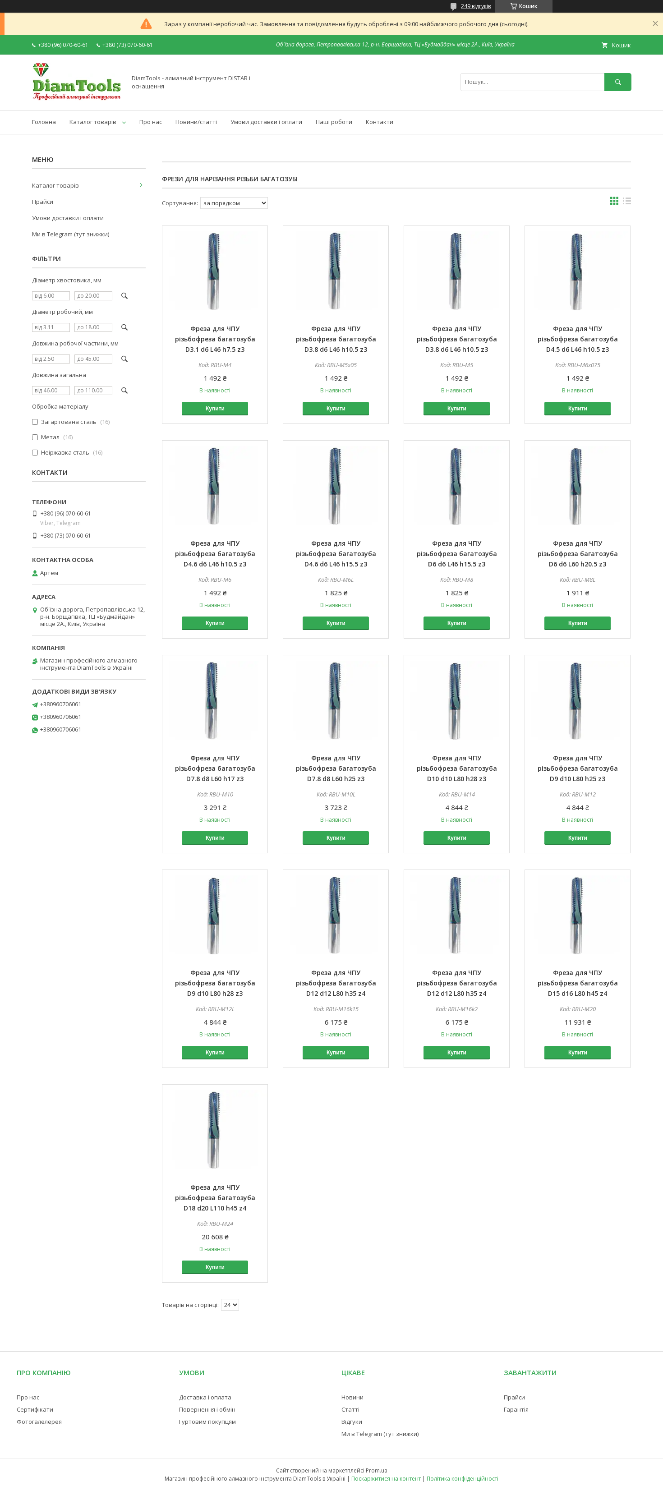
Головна (44, 122)
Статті (350, 1409)
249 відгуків (476, 6)
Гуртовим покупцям (207, 1421)
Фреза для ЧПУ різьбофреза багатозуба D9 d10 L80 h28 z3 (215, 983)
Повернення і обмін (207, 1409)
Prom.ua (376, 1470)
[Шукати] (617, 82)
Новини (352, 1397)
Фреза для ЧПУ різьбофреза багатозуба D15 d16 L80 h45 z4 (578, 983)
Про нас (150, 122)
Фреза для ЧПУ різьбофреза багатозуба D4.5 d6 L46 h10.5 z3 (578, 339)
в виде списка (627, 203)
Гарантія (516, 1409)
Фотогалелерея (39, 1421)
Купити (215, 408)
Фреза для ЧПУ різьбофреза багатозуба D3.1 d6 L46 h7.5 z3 (215, 339)
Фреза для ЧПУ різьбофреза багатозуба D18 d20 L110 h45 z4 (215, 1197)
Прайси (42, 202)
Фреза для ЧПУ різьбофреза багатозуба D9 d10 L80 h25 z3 (578, 768)
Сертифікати (35, 1409)
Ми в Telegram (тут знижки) (70, 234)
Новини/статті (196, 122)
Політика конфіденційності (462, 1478)
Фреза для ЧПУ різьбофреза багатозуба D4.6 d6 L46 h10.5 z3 (215, 553)
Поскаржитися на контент (386, 1478)
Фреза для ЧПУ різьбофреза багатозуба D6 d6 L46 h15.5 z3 (457, 553)
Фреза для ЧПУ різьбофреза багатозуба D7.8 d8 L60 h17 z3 (215, 768)
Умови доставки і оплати (266, 122)
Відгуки (351, 1421)
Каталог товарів (92, 122)
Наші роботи (334, 122)
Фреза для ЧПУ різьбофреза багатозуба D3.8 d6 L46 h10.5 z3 (336, 339)
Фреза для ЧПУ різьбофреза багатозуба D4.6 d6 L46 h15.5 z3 (336, 553)
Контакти (379, 122)
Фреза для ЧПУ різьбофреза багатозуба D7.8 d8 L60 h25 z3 (336, 768)
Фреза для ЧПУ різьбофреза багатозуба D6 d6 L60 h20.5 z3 (578, 553)
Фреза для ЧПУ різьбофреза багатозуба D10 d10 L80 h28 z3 (457, 768)
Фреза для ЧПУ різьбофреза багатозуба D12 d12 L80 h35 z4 (336, 983)
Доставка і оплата (205, 1397)
